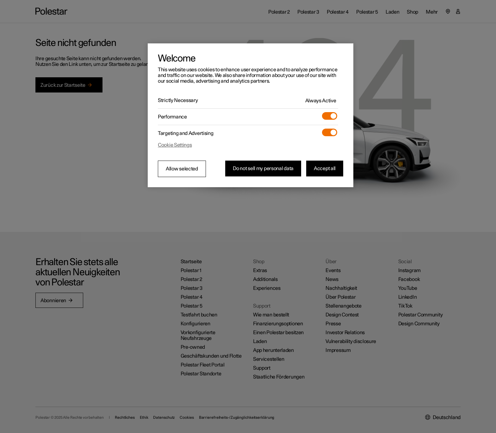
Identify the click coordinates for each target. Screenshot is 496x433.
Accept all (325, 168)
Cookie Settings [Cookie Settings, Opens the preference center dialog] (175, 145)
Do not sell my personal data (263, 168)
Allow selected (182, 168)
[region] (250, 115)
